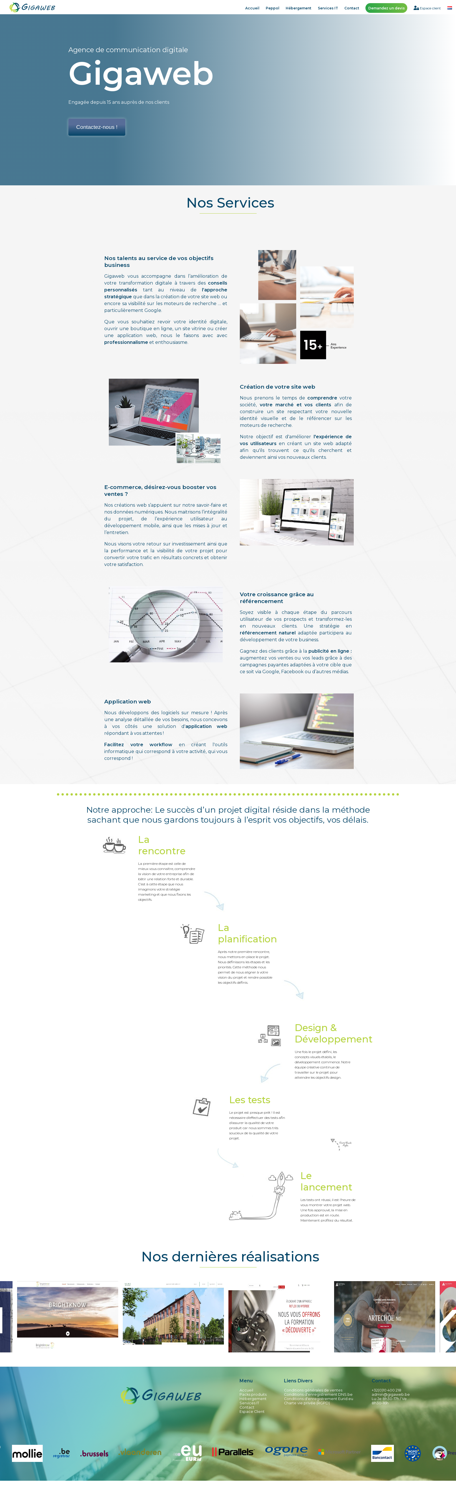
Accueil (252, 8)
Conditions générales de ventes (313, 1390)
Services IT (328, 8)
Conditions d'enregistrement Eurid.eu (318, 1399)
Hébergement (298, 8)
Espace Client (252, 1411)
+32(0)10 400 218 (386, 1390)
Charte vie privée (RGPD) (307, 1403)
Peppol (272, 8)
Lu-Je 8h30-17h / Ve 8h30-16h (389, 1401)
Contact (351, 8)
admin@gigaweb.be (391, 1394)
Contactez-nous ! (97, 127)
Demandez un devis (386, 8)
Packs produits (253, 1394)
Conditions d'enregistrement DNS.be (318, 1394)
